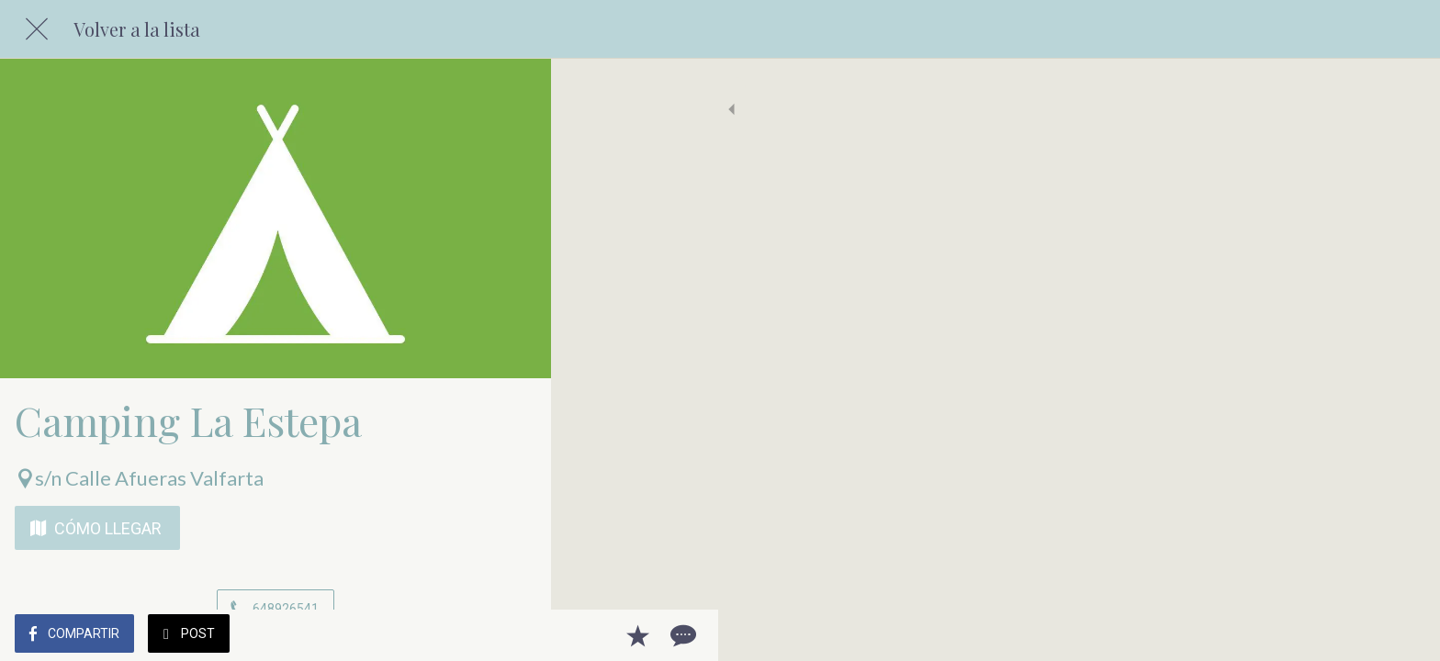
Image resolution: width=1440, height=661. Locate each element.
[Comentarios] (514, 635)
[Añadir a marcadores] (470, 635)
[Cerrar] (37, 29)
